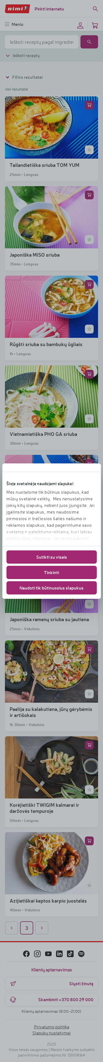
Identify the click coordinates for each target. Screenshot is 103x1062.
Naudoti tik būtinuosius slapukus (51, 588)
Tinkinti (51, 572)
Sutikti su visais (51, 557)
